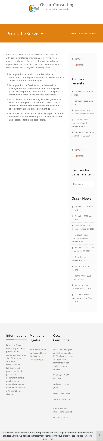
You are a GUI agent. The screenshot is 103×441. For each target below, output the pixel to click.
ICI (41, 359)
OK (51, 438)
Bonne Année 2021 (83, 276)
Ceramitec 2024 (81, 91)
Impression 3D (81, 266)
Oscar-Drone (80, 257)
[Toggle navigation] (51, 18)
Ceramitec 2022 (81, 101)
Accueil (74, 33)
